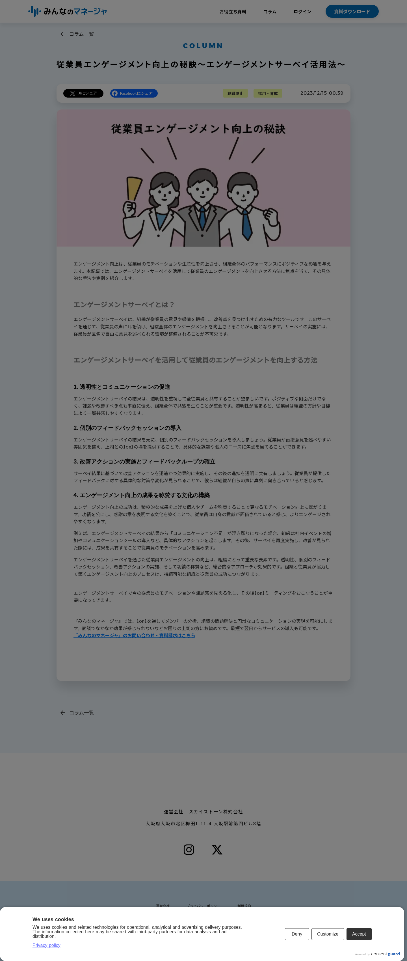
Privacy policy (46, 945)
